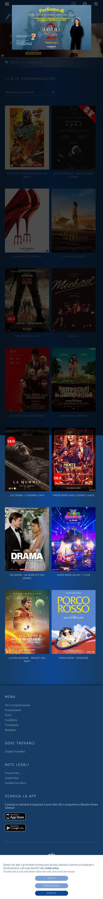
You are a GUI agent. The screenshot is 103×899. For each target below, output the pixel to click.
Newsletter (10, 730)
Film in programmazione (17, 705)
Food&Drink (11, 720)
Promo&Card (11, 725)
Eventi (8, 715)
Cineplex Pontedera (15, 751)
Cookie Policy (12, 778)
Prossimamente (13, 710)
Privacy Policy (12, 773)
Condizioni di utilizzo (15, 783)
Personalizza (51, 885)
